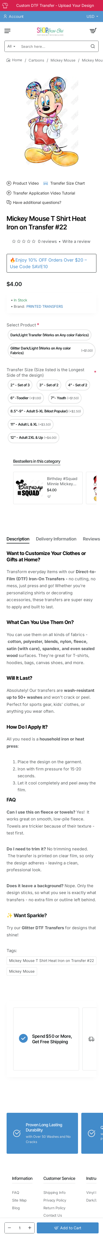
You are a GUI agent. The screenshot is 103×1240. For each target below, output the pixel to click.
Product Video (26, 183)
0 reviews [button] (47, 241)
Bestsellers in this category (36, 461)
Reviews (91, 539)
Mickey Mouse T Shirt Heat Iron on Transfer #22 (51, 960)
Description (18, 539)
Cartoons (36, 60)
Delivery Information (56, 539)
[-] (9, 1228)
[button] (68, 1227)
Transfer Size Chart (67, 183)
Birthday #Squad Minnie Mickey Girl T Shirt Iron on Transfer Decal (62, 481)
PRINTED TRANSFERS (44, 306)
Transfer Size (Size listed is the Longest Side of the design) (45, 372)
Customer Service (59, 1178)
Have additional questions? (37, 202)
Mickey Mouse (63, 60)
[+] (29, 1228)
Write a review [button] (76, 241)
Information (22, 1178)
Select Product (21, 325)
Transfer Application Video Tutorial (44, 193)
